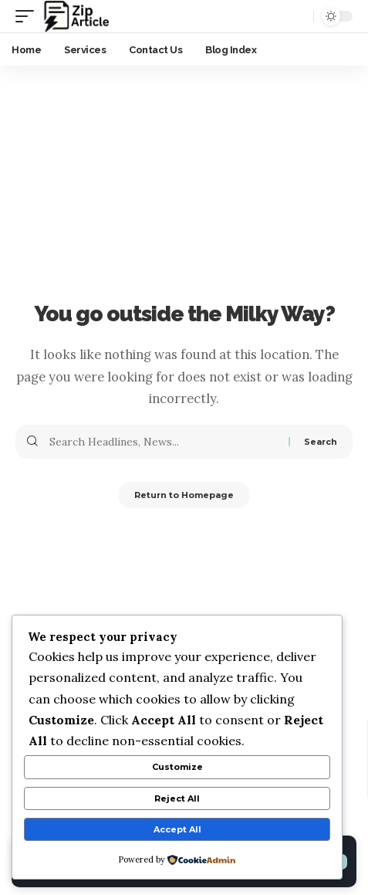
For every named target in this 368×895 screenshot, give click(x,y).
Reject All (177, 798)
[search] (297, 16)
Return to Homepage (184, 495)
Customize (177, 766)
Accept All (177, 829)
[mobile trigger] (28, 16)
